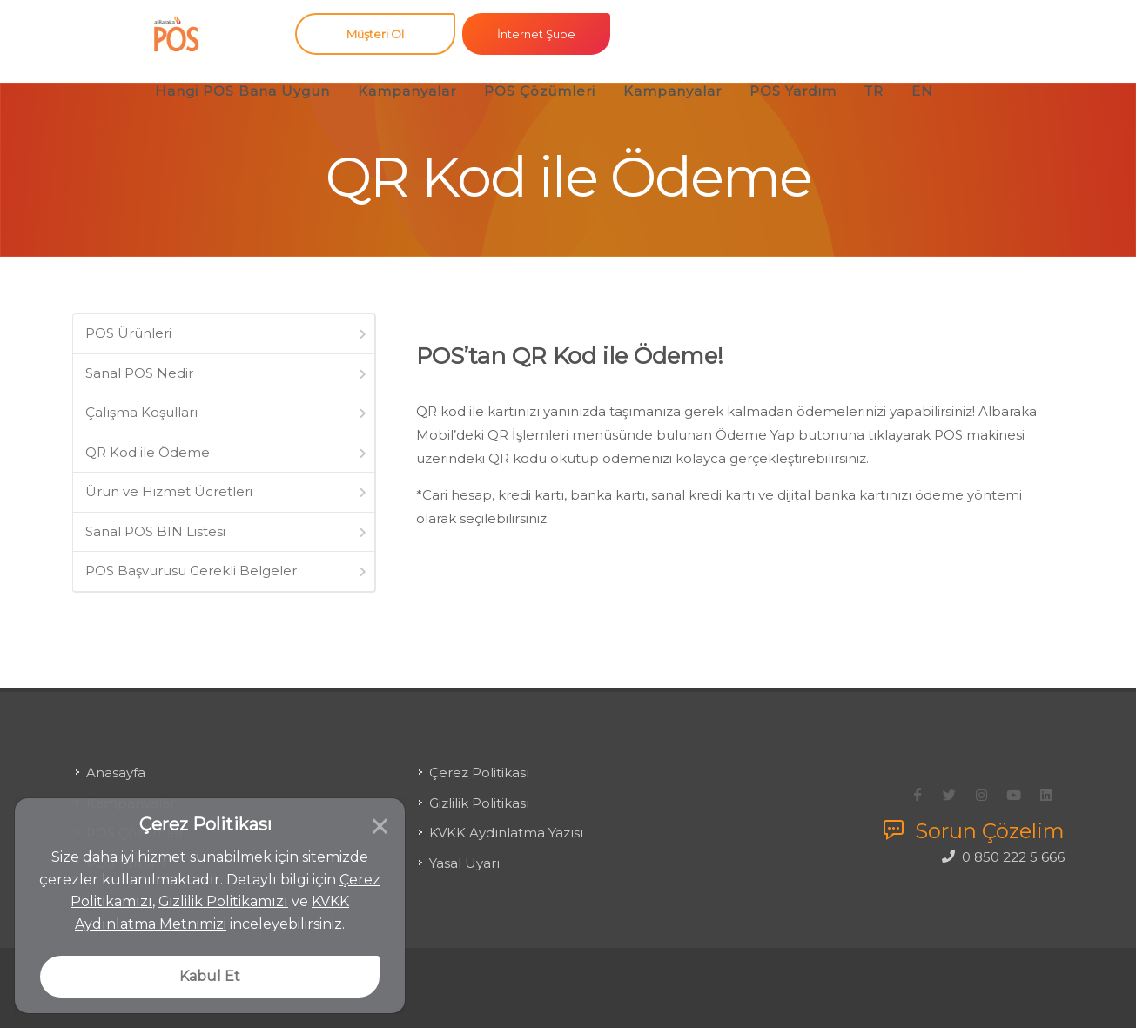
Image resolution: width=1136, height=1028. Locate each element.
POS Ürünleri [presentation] (227, 333)
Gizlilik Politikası (479, 789)
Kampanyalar (407, 91)
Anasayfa (115, 759)
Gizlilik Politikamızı (223, 901)
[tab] (224, 333)
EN (922, 91)
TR (874, 91)
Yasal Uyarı (464, 849)
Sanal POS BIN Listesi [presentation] (227, 531)
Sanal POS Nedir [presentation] (227, 373)
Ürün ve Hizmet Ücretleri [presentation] (227, 491)
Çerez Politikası (479, 759)
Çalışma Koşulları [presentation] (227, 412)
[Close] (404, 811)
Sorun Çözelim (974, 817)
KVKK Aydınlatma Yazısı (506, 819)
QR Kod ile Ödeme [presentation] (227, 452)
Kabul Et (209, 976)
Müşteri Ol (375, 34)
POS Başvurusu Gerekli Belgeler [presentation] (227, 570)
